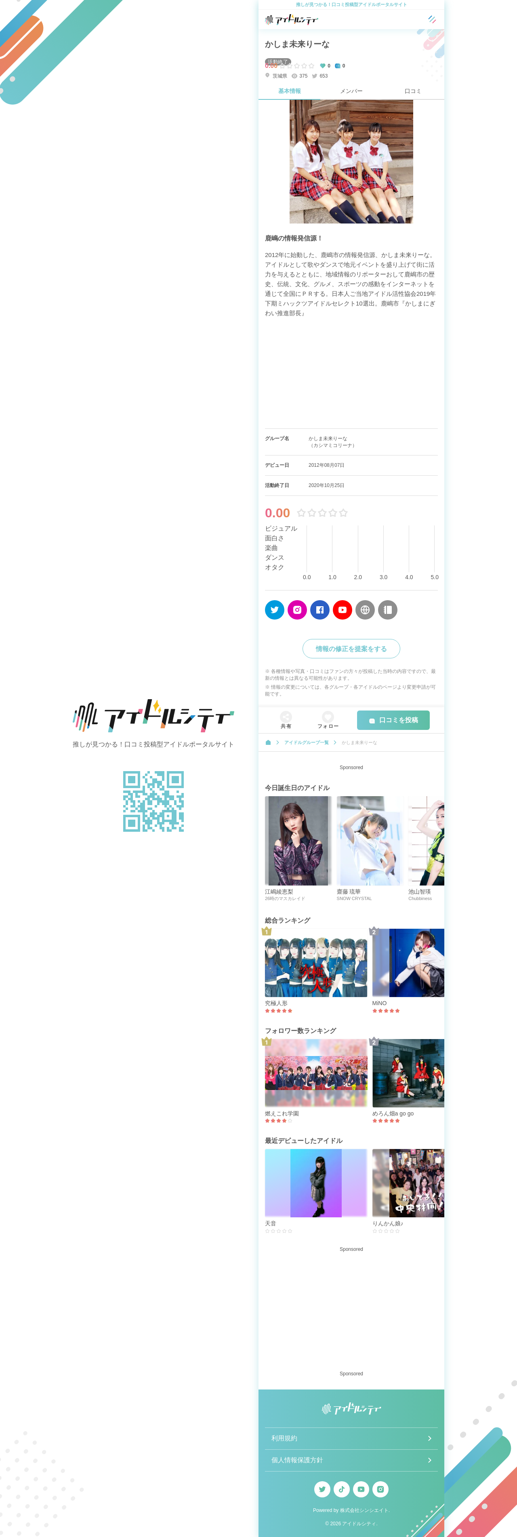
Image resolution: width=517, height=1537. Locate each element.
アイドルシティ (359, 1523)
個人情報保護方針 (297, 1460)
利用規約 (284, 1438)
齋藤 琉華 (349, 891)
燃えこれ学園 (282, 1113)
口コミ (413, 91)
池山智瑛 (419, 891)
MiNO (379, 1003)
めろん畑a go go (393, 1113)
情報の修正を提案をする (351, 648)
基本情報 (289, 91)
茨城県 (276, 76)
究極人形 (276, 1003)
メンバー (351, 91)
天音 (270, 1223)
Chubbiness (420, 898)
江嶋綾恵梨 (279, 891)
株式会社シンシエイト (364, 1510)
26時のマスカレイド (285, 898)
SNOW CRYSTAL (354, 898)
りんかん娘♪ (388, 1223)
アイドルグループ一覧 (306, 742)
